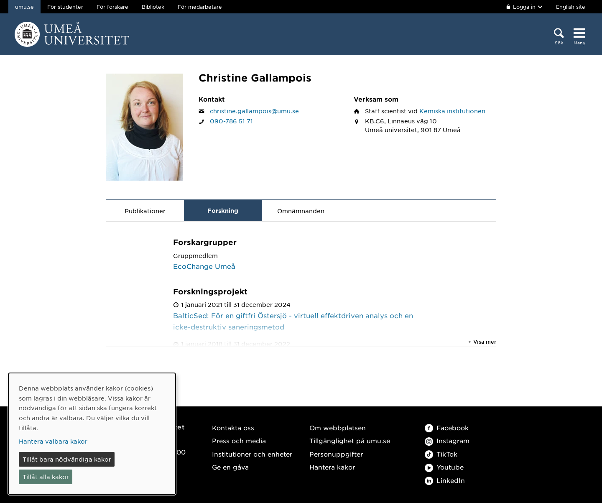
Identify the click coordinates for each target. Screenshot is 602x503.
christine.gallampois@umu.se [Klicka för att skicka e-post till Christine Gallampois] (254, 111)
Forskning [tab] (222, 210)
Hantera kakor (332, 467)
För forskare (112, 6)
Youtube (444, 467)
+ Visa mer (482, 341)
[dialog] (92, 434)
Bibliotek (153, 6)
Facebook (447, 428)
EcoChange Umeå (204, 266)
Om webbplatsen (337, 428)
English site (570, 6)
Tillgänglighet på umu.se (349, 440)
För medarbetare (200, 6)
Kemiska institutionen (452, 111)
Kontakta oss (233, 428)
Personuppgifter (336, 454)
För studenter (65, 6)
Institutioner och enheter (252, 454)
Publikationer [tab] (145, 210)
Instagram (447, 440)
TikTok (441, 454)
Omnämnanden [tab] (300, 210)
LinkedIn (445, 480)
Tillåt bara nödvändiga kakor (67, 459)
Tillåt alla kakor (46, 476)
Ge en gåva (230, 467)
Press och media (239, 440)
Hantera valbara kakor (53, 441)
